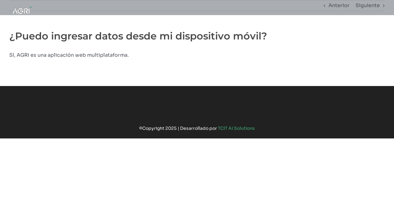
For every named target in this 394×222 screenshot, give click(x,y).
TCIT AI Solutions (236, 128)
